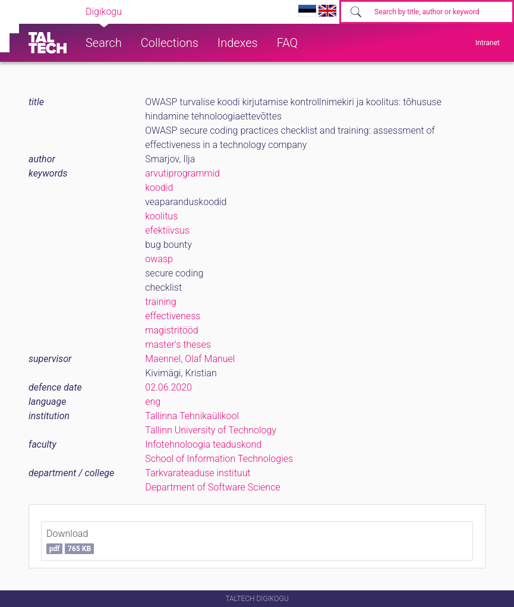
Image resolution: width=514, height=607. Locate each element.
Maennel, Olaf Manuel (190, 358)
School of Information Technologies (219, 458)
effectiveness (172, 316)
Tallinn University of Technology (210, 430)
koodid (159, 187)
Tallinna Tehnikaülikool (192, 416)
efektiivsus (167, 230)
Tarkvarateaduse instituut (197, 473)
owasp (159, 259)
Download (70, 541)
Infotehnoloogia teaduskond (203, 444)
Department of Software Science (212, 487)
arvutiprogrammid (182, 173)
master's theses (178, 344)
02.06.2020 (168, 387)
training (160, 301)
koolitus (161, 216)
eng (152, 401)
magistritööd (171, 330)
